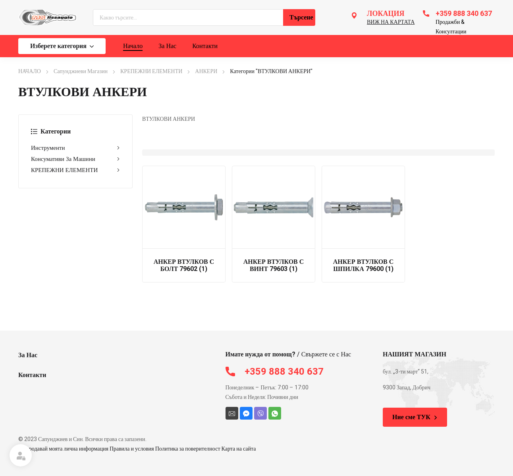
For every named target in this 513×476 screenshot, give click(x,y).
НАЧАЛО (29, 71)
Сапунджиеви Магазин (81, 71)
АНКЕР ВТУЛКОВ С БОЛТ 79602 (184, 265)
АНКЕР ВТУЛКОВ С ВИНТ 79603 (273, 265)
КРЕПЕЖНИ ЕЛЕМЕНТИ (151, 71)
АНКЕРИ (206, 71)
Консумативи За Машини (75, 159)
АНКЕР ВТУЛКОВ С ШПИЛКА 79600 (363, 265)
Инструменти (75, 148)
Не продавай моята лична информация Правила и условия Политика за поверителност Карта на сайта (137, 449)
